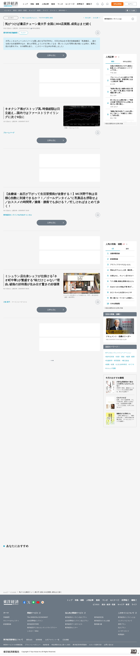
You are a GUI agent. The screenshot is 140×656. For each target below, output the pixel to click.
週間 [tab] (127, 249)
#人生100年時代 (121, 364)
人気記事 (45, 4)
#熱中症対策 (109, 357)
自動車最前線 (115, 253)
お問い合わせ (108, 645)
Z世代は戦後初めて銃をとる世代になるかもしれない (125, 384)
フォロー (23, 32)
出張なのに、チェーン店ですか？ (122, 276)
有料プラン (122, 624)
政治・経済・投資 (20, 10)
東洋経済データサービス (73, 624)
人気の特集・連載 (114, 244)
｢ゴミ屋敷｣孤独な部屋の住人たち (122, 281)
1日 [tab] (113, 248)
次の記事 (95, 18)
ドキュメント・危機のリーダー (118, 336)
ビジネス (7, 10)
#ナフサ (131, 364)
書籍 (88, 4)
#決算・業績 (120, 357)
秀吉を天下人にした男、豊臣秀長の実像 (122, 270)
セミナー (68, 4)
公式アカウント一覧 (52, 640)
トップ (25, 4)
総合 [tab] (112, 61)
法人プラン (122, 627)
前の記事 (88, 18)
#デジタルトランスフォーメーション (118, 353)
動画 (53, 4)
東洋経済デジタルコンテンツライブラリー (42, 627)
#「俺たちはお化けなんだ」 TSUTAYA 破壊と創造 (36, 18)
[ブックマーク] (97, 32)
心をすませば (121, 398)
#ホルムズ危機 (110, 368)
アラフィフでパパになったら (120, 264)
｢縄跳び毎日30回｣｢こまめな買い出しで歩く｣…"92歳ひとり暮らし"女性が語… (121, 113)
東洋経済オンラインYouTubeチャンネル (17, 215)
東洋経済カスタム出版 (102, 621)
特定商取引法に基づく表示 (61, 645)
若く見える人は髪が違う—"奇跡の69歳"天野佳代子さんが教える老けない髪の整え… (121, 102)
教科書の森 (98, 624)
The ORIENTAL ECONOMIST (37, 617)
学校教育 (6, 617)
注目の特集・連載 (112, 314)
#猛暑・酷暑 (130, 357)
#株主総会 (125, 360)
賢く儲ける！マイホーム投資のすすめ (122, 298)
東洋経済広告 (99, 617)
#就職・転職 (109, 364)
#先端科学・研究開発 (112, 360)
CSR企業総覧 (115, 303)
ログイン (130, 4)
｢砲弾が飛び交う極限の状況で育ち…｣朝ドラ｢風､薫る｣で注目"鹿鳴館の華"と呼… (121, 90)
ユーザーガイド (123, 631)
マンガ (60, 4)
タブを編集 (132, 10)
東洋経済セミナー (71, 627)
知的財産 (46, 645)
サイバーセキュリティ (11, 621)
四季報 (79, 4)
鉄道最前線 (114, 259)
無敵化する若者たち (124, 413)
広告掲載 (66, 640)
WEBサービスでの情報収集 (13, 645)
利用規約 (121, 634)
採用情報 (39, 640)
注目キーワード (111, 347)
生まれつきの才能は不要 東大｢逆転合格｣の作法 (122, 287)
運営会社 (29, 640)
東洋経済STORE (33, 624)
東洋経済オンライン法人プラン (76, 617)
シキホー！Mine (32, 631)
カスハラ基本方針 (95, 645)
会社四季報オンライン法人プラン (77, 621)
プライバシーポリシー (33, 645)
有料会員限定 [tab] (127, 61)
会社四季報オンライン (35, 621)
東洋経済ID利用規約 (80, 645)
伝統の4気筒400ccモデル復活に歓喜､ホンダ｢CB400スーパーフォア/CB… (121, 68)
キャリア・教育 (35, 10)
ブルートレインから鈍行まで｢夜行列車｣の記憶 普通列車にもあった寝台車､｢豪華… (121, 79)
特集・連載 (35, 4)
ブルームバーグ (8, 133)
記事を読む (51, 55)
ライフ (45, 10)
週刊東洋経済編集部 (10, 33)
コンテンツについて (125, 621)
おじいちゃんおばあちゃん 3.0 (121, 292)
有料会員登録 (117, 4)
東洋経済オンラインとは (113, 19)
